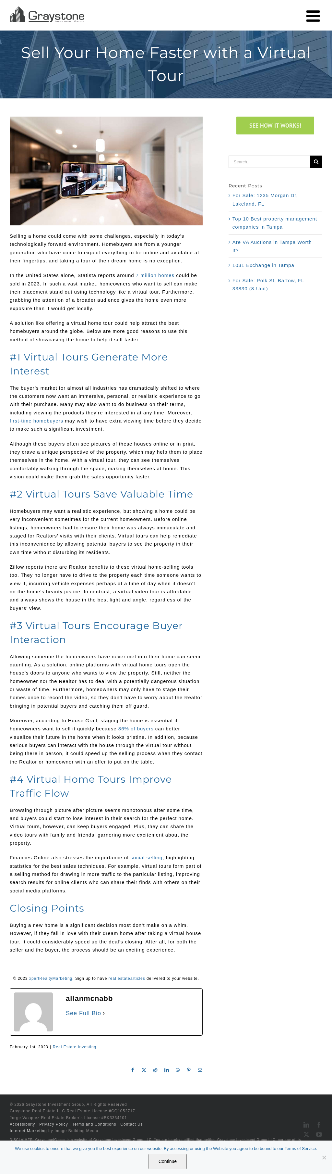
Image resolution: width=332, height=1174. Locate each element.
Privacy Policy (53, 1124)
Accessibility (22, 1124)
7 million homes (155, 275)
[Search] (316, 162)
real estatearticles (127, 978)
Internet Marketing (28, 1131)
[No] (324, 1157)
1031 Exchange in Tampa (263, 265)
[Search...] (269, 162)
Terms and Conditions (94, 1124)
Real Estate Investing (74, 1047)
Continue (168, 1161)
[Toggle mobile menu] (314, 16)
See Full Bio (83, 1013)
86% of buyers (136, 728)
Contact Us (131, 1124)
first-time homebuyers (36, 420)
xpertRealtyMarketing (50, 978)
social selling (146, 857)
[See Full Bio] (103, 1013)
